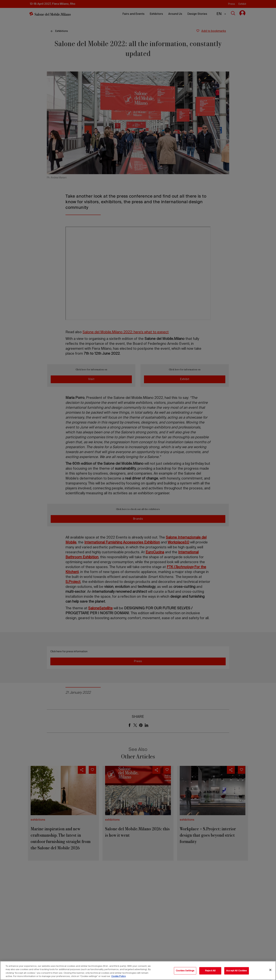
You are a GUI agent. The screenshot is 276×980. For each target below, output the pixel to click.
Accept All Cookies (236, 971)
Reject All (210, 971)
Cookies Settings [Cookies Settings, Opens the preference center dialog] (185, 971)
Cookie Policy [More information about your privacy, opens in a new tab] (118, 976)
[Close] (270, 970)
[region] (138, 970)
